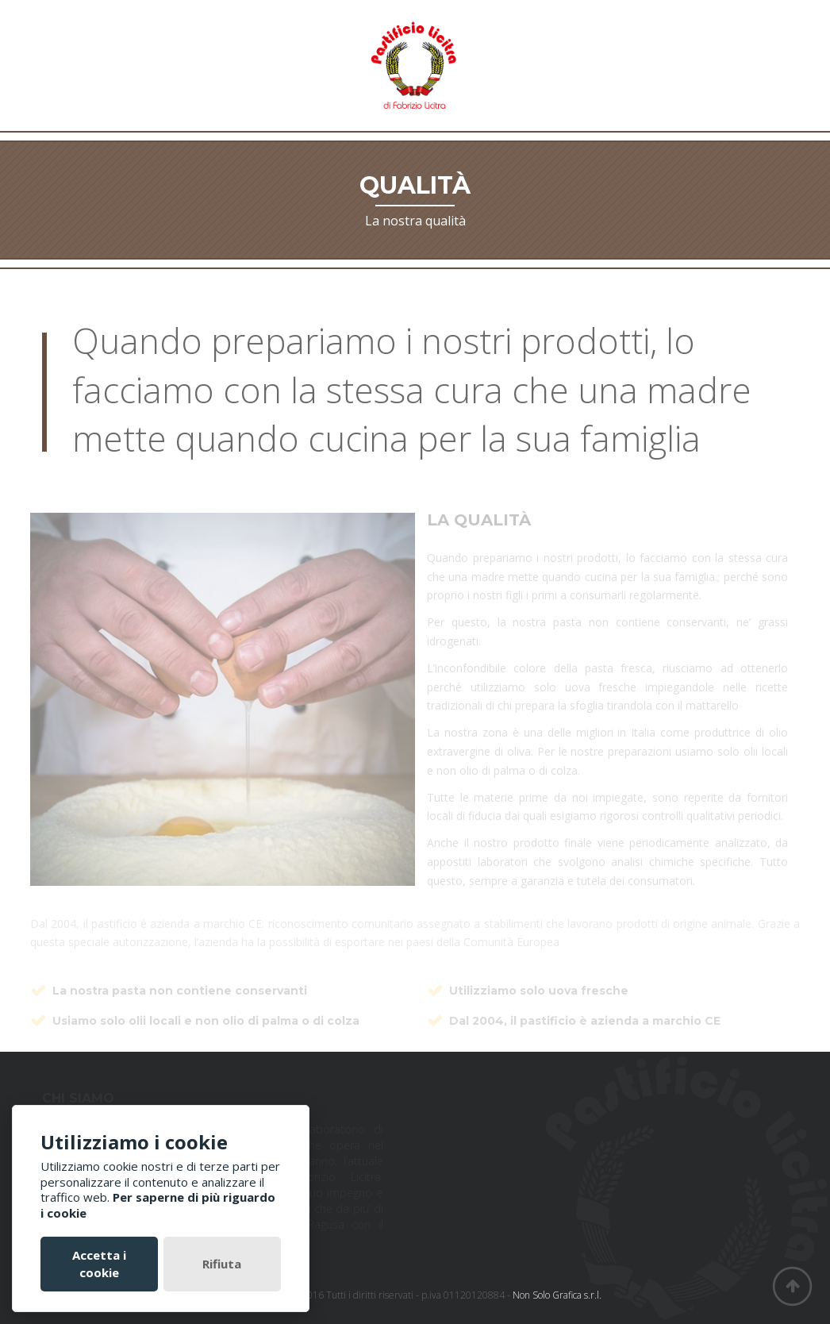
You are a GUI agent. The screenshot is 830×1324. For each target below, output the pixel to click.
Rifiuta (221, 1264)
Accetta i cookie (99, 1263)
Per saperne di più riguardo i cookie (157, 1205)
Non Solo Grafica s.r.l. (557, 1295)
